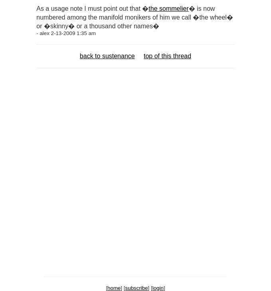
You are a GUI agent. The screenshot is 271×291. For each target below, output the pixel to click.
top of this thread (167, 56)
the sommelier (168, 8)
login (158, 288)
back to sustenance (107, 56)
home (114, 288)
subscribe (136, 288)
